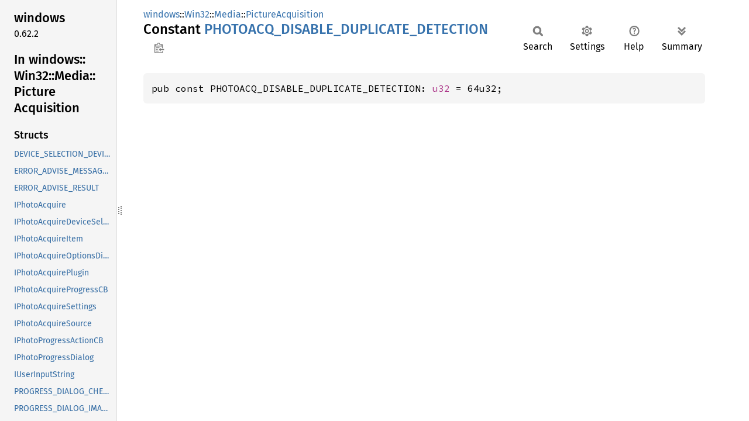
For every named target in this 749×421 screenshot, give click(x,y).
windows (161, 14)
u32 (441, 88)
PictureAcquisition (285, 14)
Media (227, 14)
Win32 (196, 14)
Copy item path (159, 48)
